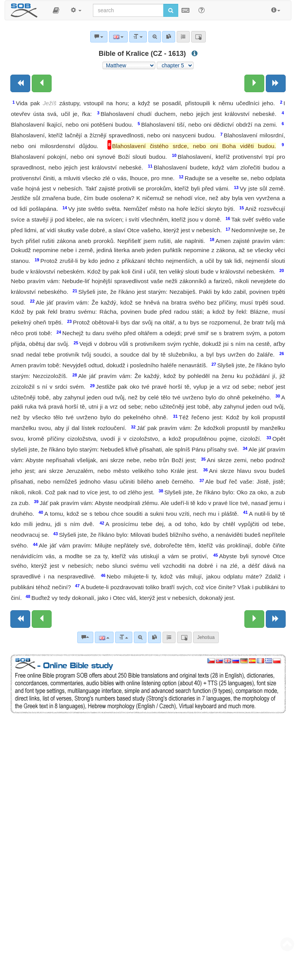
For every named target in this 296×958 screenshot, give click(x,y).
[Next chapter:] (254, 83)
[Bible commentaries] (85, 637)
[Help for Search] (201, 9)
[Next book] (276, 83)
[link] (154, 637)
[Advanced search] (140, 637)
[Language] (104, 637)
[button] (56, 10)
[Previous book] (20, 83)
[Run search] (170, 10)
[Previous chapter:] (42, 83)
